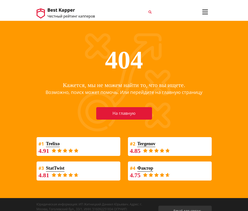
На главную (123, 113)
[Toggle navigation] (205, 12)
